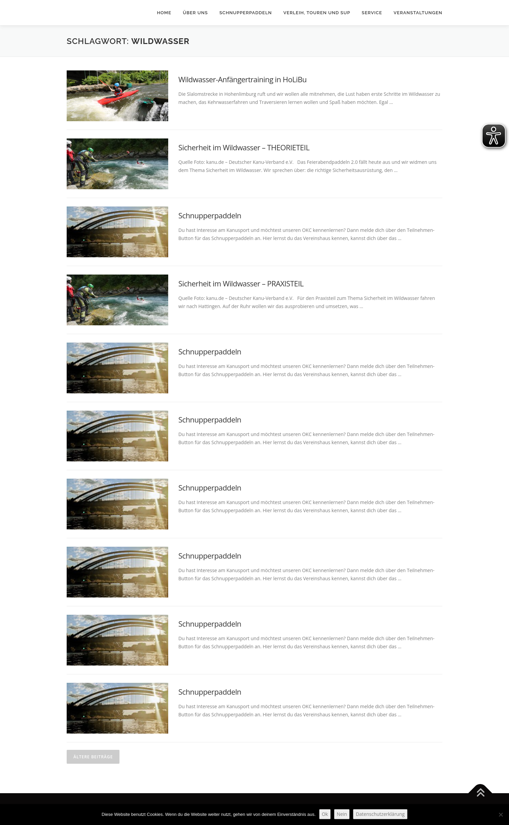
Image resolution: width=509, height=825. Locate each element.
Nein (342, 814)
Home (164, 12)
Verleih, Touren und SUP (316, 12)
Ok (325, 814)
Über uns (195, 12)
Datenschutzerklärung (380, 814)
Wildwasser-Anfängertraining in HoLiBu (242, 79)
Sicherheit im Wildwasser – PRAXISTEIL (241, 283)
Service (372, 12)
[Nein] (500, 814)
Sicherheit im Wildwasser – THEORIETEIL (243, 147)
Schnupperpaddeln (245, 12)
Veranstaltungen (418, 12)
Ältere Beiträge (93, 757)
